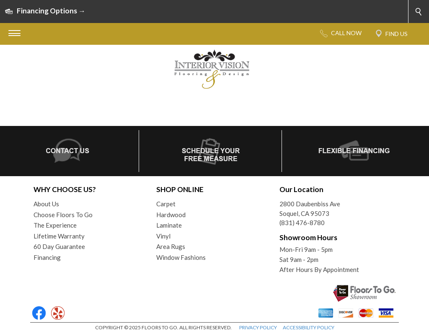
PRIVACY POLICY (258, 327)
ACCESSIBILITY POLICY (308, 327)
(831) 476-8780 (302, 222)
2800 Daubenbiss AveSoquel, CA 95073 (309, 208)
